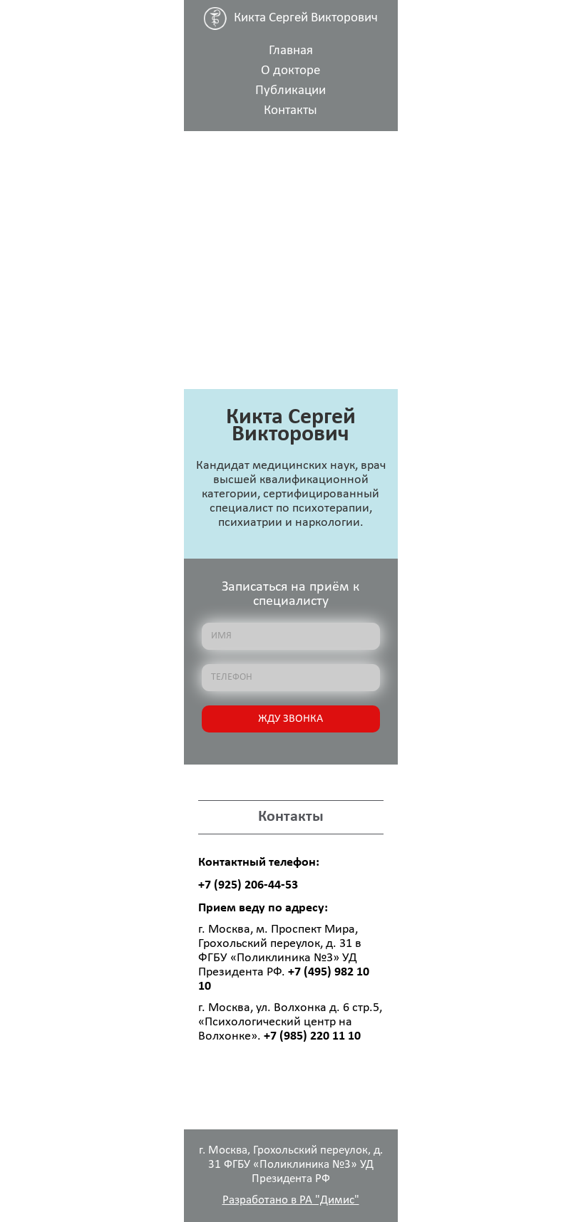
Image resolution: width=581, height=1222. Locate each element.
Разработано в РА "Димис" (290, 1200)
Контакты (290, 111)
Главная (291, 51)
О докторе (290, 71)
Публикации (290, 91)
